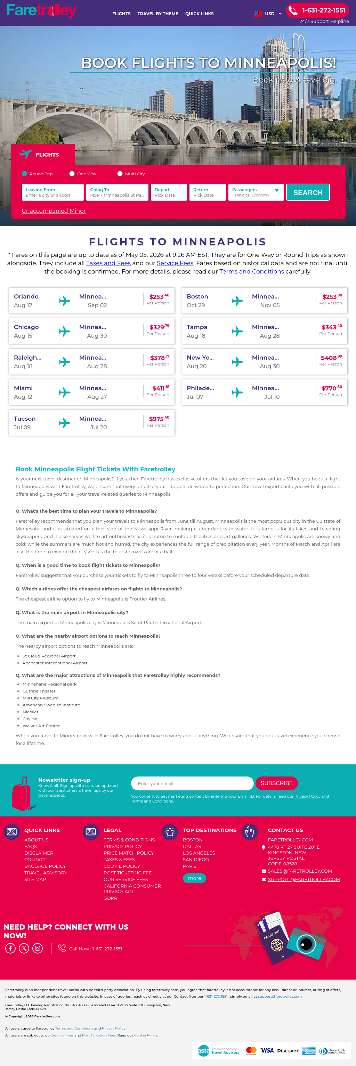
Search (308, 192)
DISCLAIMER (38, 853)
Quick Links (199, 13)
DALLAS (192, 846)
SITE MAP (35, 879)
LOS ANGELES (199, 853)
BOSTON (193, 839)
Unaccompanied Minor (54, 211)
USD (268, 14)
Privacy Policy (307, 796)
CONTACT (35, 859)
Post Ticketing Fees (99, 1035)
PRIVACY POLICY (123, 846)
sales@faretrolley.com (300, 871)
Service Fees (175, 263)
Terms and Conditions (251, 271)
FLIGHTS (121, 13)
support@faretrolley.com (304, 879)
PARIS (189, 866)
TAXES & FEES (119, 859)
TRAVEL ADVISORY (45, 872)
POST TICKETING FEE (128, 872)
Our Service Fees (126, 879)
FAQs (30, 846)
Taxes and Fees (108, 263)
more (194, 878)
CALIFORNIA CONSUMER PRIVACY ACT (132, 888)
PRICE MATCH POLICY (129, 853)
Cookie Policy (145, 1035)
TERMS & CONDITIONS (129, 839)
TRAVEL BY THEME (158, 13)
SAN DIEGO (196, 859)
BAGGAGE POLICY (45, 866)
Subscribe (277, 783)
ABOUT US (36, 839)
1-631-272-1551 (107, 948)
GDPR (110, 898)
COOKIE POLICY (122, 866)
